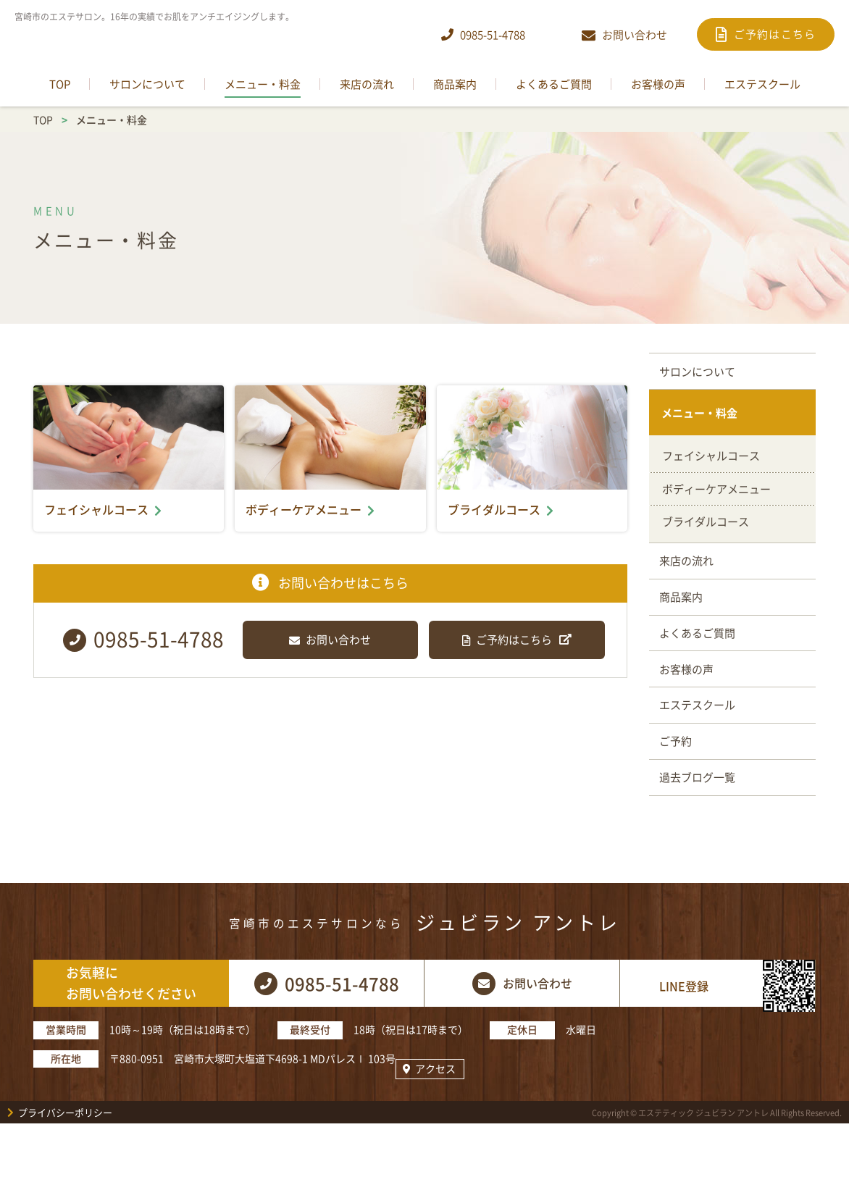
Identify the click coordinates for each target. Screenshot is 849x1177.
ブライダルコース (705, 531)
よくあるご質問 (700, 653)
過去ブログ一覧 (700, 813)
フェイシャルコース (711, 465)
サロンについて (700, 373)
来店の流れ (689, 572)
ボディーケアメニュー (716, 498)
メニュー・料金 (700, 419)
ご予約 (678, 773)
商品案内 (684, 612)
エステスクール (700, 733)
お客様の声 (689, 692)
